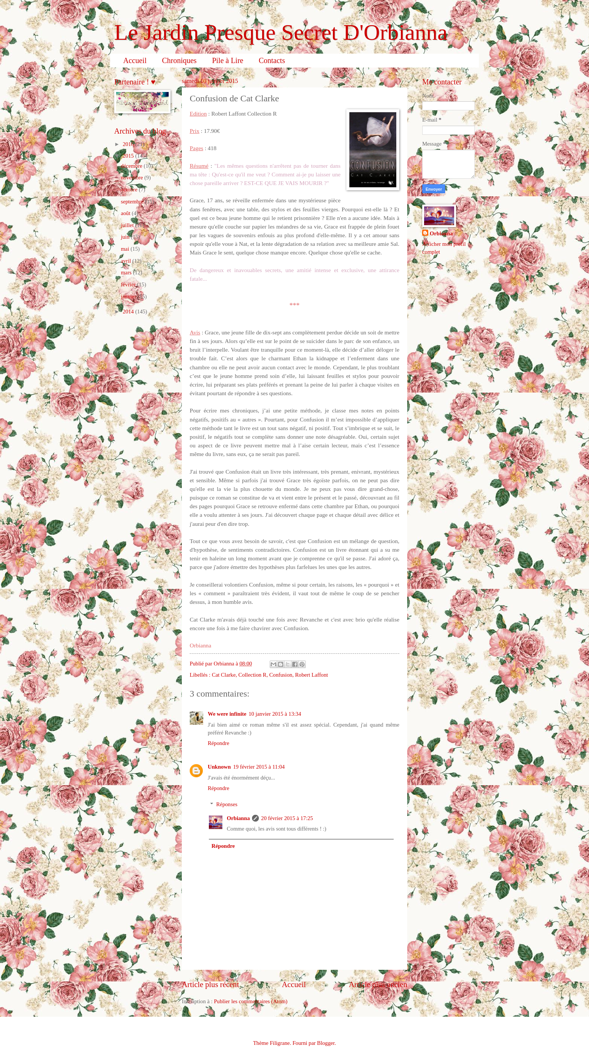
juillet (128, 225)
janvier (129, 296)
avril (127, 261)
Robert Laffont (311, 675)
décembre (132, 166)
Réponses (226, 804)
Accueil (134, 60)
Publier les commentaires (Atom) (250, 1001)
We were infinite (227, 714)
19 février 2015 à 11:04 (259, 767)
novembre (133, 178)
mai (126, 249)
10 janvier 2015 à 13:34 (275, 714)
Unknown (219, 767)
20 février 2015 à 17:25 (287, 818)
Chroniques (179, 60)
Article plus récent (210, 984)
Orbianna (238, 818)
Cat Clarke (224, 675)
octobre (130, 190)
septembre (133, 202)
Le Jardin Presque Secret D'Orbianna (280, 32)
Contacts (272, 60)
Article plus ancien (378, 984)
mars (127, 272)
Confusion (280, 675)
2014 (129, 312)
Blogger (326, 1043)
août (126, 213)
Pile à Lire (227, 60)
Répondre (218, 743)
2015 (129, 156)
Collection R (253, 675)
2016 (129, 144)
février (129, 284)
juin (126, 237)
